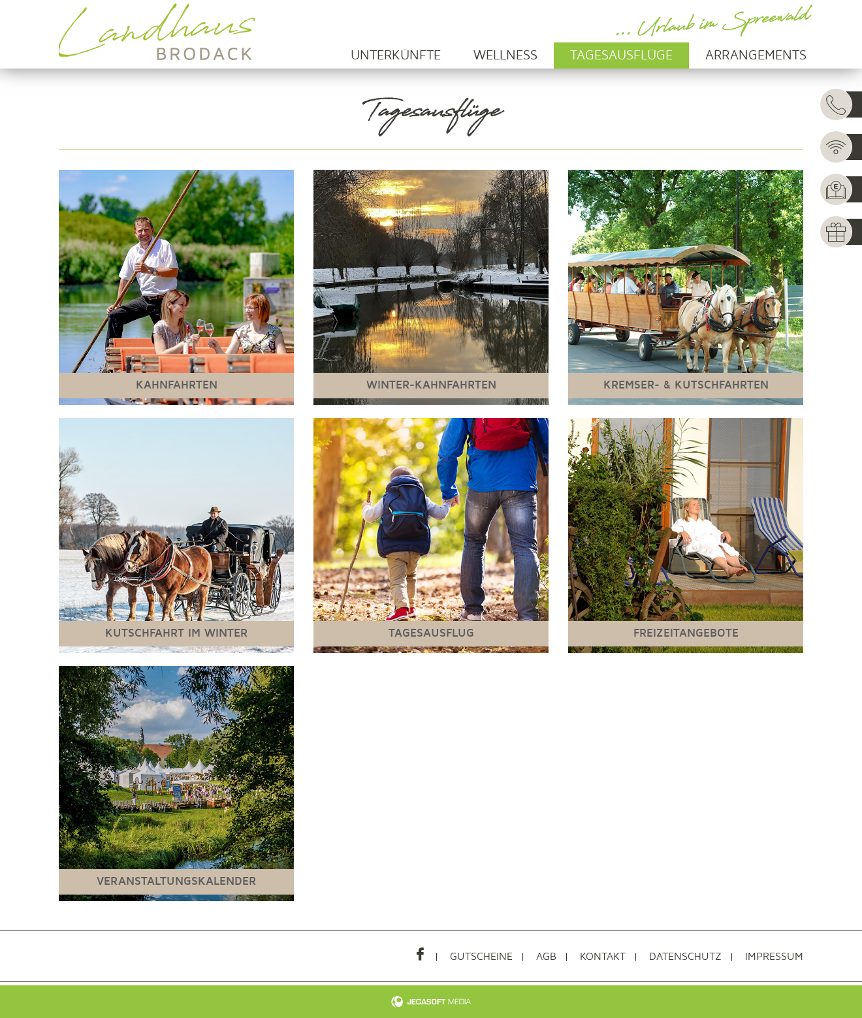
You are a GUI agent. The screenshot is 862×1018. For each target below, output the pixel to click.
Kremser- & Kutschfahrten (686, 385)
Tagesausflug (431, 633)
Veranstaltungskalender (176, 881)
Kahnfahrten (176, 385)
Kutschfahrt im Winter (176, 633)
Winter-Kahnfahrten (431, 385)
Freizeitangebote (686, 633)
